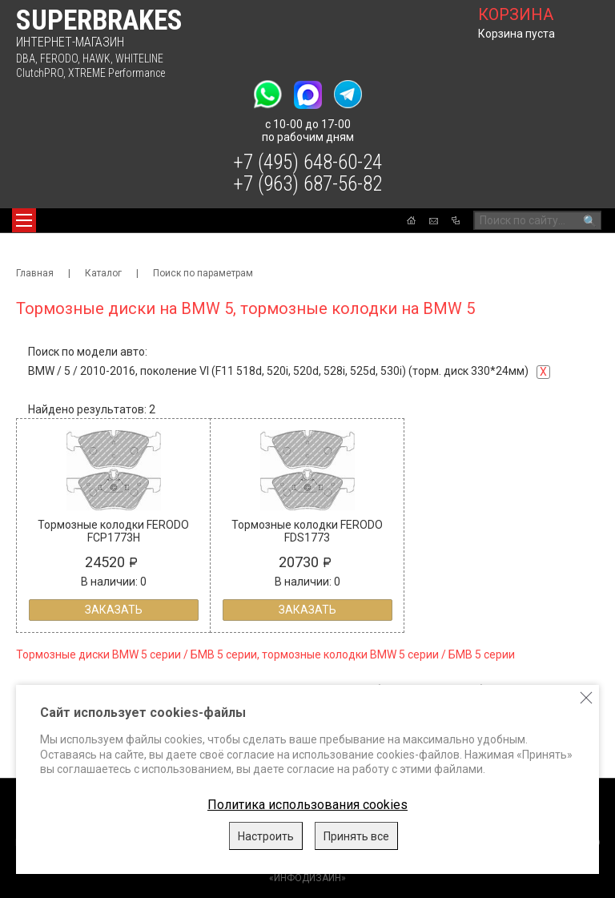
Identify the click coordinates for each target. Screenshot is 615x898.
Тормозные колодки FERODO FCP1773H (113, 531)
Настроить (266, 836)
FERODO (59, 58)
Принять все (356, 836)
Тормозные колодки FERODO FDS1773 (307, 531)
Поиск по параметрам (203, 273)
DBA (25, 58)
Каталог (103, 273)
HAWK (96, 58)
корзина (515, 14)
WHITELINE (139, 58)
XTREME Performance (116, 72)
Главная (35, 273)
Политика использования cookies (307, 804)
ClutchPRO (39, 72)
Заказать (114, 609)
